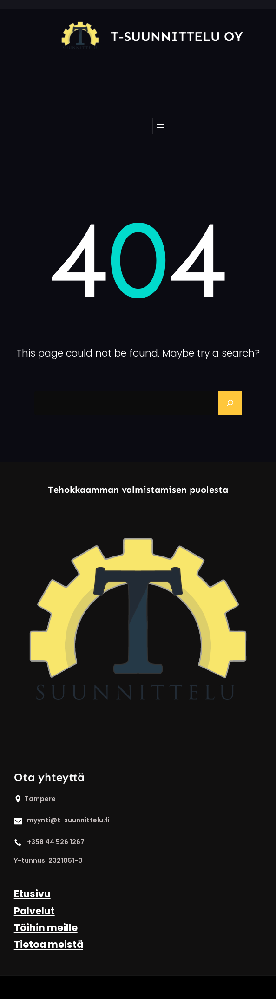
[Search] (230, 403)
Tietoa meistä (48, 944)
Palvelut (34, 911)
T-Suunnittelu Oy (177, 36)
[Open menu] (160, 126)
